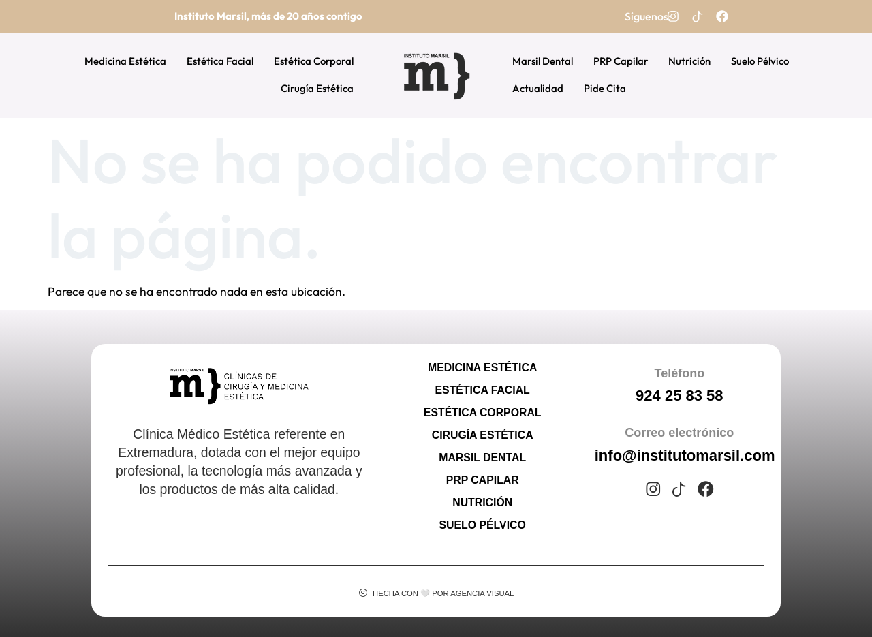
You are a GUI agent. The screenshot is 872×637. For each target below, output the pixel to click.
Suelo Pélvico (760, 61)
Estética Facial (220, 61)
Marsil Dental (542, 61)
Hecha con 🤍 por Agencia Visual (443, 593)
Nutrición (689, 61)
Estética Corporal (314, 61)
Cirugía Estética (317, 88)
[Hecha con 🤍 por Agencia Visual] (363, 593)
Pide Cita (605, 88)
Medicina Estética (125, 61)
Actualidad (537, 88)
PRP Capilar (620, 61)
